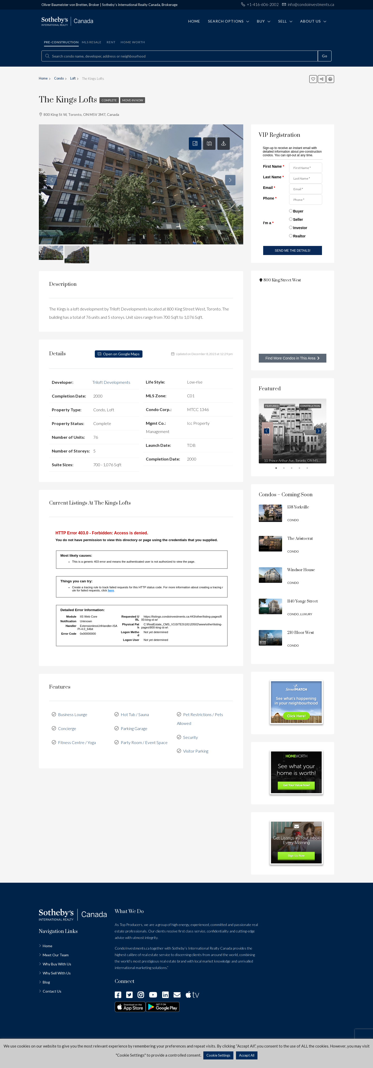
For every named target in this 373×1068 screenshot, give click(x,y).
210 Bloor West (300, 632)
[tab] (195, 143)
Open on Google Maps (119, 354)
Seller (298, 219)
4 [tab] (303, 469)
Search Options (226, 21)
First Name (273, 166)
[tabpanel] (292, 431)
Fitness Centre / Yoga (77, 740)
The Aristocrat (300, 538)
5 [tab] (310, 469)
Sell (282, 21)
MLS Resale (92, 42)
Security (190, 735)
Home (194, 21)
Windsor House (301, 570)
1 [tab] (279, 469)
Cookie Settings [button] (218, 1055)
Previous (266, 431)
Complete (110, 100)
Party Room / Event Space (144, 740)
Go (324, 56)
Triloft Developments (111, 381)
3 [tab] (295, 469)
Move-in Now (136, 100)
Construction (310, 405)
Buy (261, 21)
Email (269, 188)
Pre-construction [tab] (61, 42)
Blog (46, 982)
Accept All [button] (246, 1055)
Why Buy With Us (57, 964)
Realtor (299, 236)
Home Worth (133, 42)
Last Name (273, 177)
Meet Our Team (56, 955)
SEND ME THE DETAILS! (293, 250)
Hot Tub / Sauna (135, 713)
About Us (310, 21)
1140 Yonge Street (302, 601)
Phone (270, 198)
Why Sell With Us (57, 973)
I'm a (268, 223)
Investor (300, 228)
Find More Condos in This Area (293, 358)
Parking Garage (134, 727)
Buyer (298, 211)
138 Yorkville (298, 507)
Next (318, 431)
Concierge (67, 727)
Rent (111, 42)
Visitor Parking (195, 749)
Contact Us (52, 991)
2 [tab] (287, 469)
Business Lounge (72, 713)
